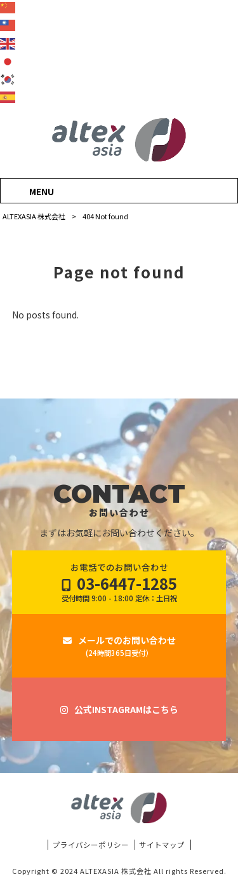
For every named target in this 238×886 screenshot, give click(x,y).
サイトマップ (162, 845)
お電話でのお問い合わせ (119, 582)
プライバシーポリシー (91, 845)
